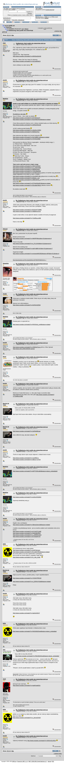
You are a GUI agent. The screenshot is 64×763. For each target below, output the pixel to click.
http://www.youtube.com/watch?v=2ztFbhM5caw (26, 431)
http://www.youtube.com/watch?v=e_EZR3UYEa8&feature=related (32, 581)
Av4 (23, 29)
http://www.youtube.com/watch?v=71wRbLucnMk (27, 218)
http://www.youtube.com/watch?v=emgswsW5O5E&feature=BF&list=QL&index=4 (36, 253)
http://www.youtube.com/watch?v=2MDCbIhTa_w (27, 179)
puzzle (5, 80)
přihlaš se (14, 8)
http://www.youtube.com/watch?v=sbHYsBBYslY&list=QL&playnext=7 (33, 248)
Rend (4, 356)
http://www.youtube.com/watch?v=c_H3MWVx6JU (27, 535)
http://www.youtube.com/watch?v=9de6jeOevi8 (26, 169)
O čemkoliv (10, 29)
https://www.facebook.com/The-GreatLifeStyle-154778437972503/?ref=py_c (29, 260)
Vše (12, 35)
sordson (46, 18)
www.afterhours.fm (18, 394)
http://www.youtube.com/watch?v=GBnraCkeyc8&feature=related (31, 524)
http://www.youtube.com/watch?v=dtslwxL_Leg (26, 178)
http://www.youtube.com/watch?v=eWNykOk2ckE (27, 125)
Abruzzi (5, 229)
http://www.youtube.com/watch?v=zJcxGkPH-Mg (27, 176)
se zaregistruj (22, 8)
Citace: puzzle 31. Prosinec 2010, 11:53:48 (25, 407)
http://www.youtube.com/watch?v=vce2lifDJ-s (26, 458)
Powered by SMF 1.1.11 (22, 761)
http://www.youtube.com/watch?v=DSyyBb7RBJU (27, 185)
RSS (53, 761)
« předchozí (56, 31)
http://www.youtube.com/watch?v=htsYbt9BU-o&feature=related (31, 137)
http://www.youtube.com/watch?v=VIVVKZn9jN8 (26, 139)
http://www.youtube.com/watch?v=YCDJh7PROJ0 (27, 578)
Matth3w (5, 98)
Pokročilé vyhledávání (18, 20)
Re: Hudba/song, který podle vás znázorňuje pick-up (32, 80)
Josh (4, 679)
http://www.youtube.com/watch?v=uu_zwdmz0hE (27, 167)
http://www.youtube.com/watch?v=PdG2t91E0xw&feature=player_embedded (35, 631)
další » (60, 753)
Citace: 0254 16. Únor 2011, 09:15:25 (23, 654)
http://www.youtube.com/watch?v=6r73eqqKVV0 (26, 536)
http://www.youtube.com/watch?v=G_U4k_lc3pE (26, 557)
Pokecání (8, 27)
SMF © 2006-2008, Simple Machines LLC (37, 761)
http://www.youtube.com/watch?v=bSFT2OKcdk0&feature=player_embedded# (35, 471)
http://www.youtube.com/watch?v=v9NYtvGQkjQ (27, 166)
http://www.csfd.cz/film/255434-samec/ (24, 348)
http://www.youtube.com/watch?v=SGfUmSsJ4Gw (41, 740)
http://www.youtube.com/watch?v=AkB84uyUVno (27, 211)
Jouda (5, 294)
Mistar (26, 29)
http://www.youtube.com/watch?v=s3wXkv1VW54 (27, 130)
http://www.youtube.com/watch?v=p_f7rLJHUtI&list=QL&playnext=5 (32, 243)
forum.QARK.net (10, 25)
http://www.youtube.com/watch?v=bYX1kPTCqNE (27, 531)
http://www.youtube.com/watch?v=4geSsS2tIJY (26, 613)
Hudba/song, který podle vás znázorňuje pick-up (30, 43)
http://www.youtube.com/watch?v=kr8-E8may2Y (26, 118)
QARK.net (14, 761)
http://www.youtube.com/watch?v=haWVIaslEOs (26, 685)
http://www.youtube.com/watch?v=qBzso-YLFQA (27, 459)
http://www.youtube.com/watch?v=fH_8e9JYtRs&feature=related (31, 552)
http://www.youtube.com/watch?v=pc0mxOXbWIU (27, 497)
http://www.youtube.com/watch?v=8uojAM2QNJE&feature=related (31, 119)
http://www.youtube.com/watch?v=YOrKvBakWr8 (27, 171)
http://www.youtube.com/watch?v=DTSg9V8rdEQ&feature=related (32, 183)
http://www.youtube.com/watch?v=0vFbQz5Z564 (27, 305)
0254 (4, 544)
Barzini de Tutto (6, 404)
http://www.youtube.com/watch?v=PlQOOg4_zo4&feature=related (31, 324)
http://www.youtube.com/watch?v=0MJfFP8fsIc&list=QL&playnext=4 (32, 238)
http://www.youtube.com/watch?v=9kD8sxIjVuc (26, 132)
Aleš (4, 43)
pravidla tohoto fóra (50, 9)
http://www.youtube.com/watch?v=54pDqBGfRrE (27, 533)
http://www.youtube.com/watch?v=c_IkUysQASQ (27, 717)
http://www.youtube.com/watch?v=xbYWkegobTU (27, 172)
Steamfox (6, 263)
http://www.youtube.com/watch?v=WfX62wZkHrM (27, 56)
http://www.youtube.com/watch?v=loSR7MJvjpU (26, 550)
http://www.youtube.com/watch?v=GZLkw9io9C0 (27, 61)
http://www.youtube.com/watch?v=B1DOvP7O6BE (27, 209)
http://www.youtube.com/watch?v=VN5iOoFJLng (27, 347)
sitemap (49, 761)
